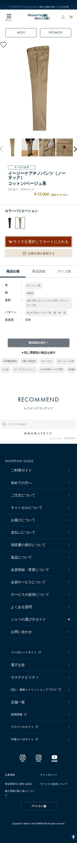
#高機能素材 (10, 361)
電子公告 (18, 665)
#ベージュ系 (34, 285)
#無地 (30, 293)
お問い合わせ (21, 632)
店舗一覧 (18, 702)
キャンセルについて (26, 507)
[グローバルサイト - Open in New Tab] (40, 727)
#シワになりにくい (24, 369)
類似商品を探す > (38, 342)
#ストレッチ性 (66, 361)
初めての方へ (21, 483)
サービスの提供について (30, 594)
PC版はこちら (39, 806)
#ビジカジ (47, 361)
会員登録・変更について (30, 570)
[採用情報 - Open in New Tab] (40, 714)
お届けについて (23, 520)
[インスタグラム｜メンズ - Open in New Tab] (22, 760)
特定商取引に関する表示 (18, 784)
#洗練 (71, 369)
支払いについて (23, 532)
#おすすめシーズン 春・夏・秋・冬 (46, 312)
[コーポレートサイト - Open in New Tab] (40, 652)
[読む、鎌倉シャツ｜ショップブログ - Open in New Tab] (40, 689)
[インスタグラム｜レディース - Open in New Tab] (39, 760)
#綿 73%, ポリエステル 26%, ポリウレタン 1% (48, 303)
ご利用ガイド (21, 470)
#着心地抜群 (29, 361)
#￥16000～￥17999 (51, 369)
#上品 (5, 369)
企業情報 (10, 774)
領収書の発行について (28, 545)
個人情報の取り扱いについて (19, 793)
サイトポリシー (48, 774)
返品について (21, 557)
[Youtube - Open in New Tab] (54, 760)
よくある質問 (21, 607)
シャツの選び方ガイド (28, 619)
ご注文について (23, 495)
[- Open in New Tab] (68, 438)
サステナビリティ (25, 677)
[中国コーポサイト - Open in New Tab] (40, 739)
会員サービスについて (28, 582)
